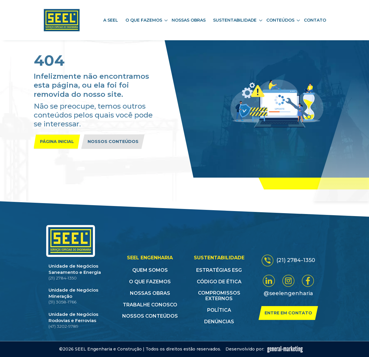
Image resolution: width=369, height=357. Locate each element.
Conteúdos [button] (283, 20)
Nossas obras (189, 20)
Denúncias (219, 321)
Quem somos (150, 270)
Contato (315, 20)
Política (219, 310)
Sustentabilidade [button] (237, 20)
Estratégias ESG (219, 270)
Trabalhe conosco (150, 305)
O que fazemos (150, 281)
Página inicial (57, 141)
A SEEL (110, 20)
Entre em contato (288, 313)
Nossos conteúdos (113, 141)
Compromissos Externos (219, 295)
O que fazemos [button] (146, 20)
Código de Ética (219, 281)
